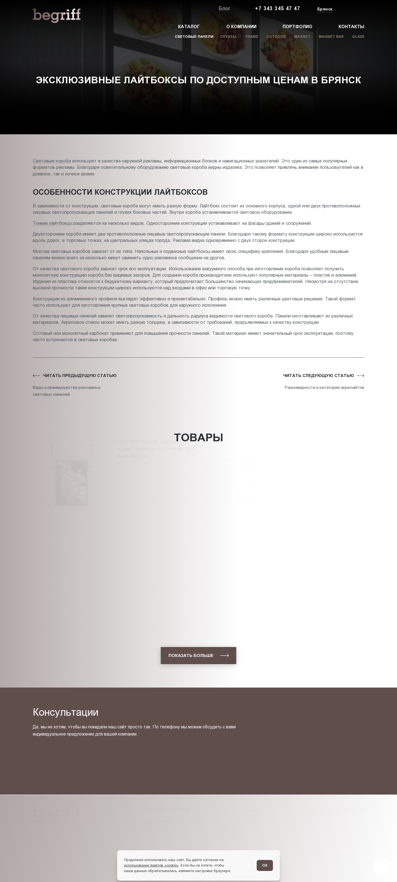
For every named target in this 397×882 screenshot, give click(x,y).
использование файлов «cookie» (151, 865)
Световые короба (52, 160)
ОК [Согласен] (264, 865)
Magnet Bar (331, 36)
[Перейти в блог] (382, 867)
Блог (224, 8)
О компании (241, 26)
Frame (251, 36)
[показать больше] (198, 655)
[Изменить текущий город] (324, 9)
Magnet (302, 36)
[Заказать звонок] (351, 9)
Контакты (351, 26)
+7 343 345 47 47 (277, 8)
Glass (358, 36)
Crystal (228, 36)
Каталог (189, 26)
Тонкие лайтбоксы (52, 223)
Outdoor (276, 36)
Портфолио (297, 26)
